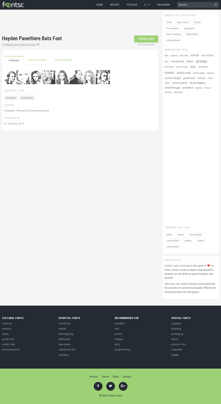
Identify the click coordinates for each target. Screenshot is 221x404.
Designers (163, 4)
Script (197, 22)
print (117, 344)
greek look (189, 78)
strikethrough (172, 87)
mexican (7, 323)
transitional (177, 61)
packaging (177, 333)
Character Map (63, 60)
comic (169, 72)
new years (64, 344)
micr (210, 78)
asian (5, 333)
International (173, 40)
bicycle (174, 55)
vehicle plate (199, 73)
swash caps (182, 67)
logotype (176, 323)
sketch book (184, 73)
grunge (201, 61)
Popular (132, 4)
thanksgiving (66, 333)
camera (168, 92)
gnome (199, 88)
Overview (14, 60)
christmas (64, 323)
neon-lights (195, 234)
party (169, 234)
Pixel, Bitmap (173, 34)
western (6, 328)
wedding (63, 355)
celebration (172, 240)
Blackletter (192, 34)
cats (167, 83)
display (119, 339)
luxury (180, 234)
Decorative (172, 28)
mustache (203, 67)
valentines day (67, 349)
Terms (105, 376)
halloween (64, 339)
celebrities (27, 98)
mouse (207, 88)
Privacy (94, 376)
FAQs (116, 376)
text (117, 328)
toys (167, 61)
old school (207, 55)
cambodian (172, 246)
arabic (188, 240)
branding (176, 328)
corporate (176, 349)
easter (62, 328)
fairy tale (184, 55)
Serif (169, 22)
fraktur (190, 61)
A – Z (147, 4)
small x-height (173, 78)
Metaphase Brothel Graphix (20, 44)
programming (122, 349)
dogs (193, 66)
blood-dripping (198, 83)
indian (200, 240)
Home (99, 4)
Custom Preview (37, 60)
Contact (127, 376)
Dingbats (11, 98)
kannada (178, 92)
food (167, 55)
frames (201, 78)
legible (175, 355)
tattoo (174, 339)
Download (146, 39)
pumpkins (187, 87)
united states (179, 83)
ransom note (178, 344)
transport (169, 67)
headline (120, 323)
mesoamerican (11, 349)
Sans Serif (183, 22)
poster (118, 333)
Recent (115, 4)
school (194, 55)
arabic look (8, 344)
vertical (210, 73)
